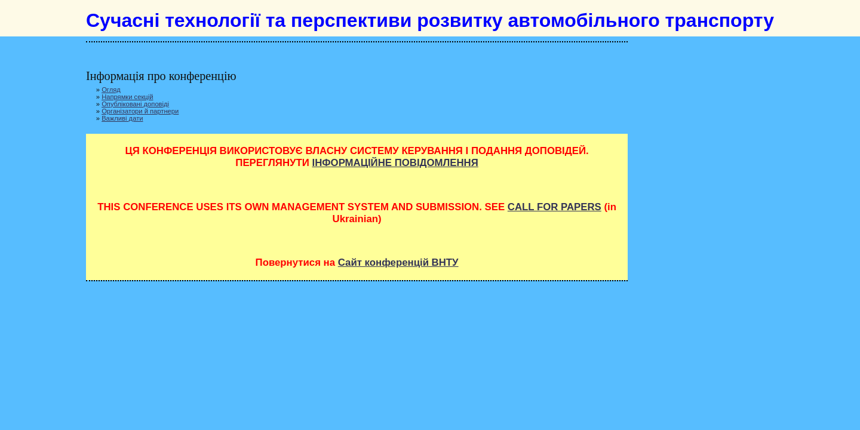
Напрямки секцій (127, 96)
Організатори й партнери (140, 111)
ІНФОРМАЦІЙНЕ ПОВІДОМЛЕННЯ (395, 162)
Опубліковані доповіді (135, 104)
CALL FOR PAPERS (554, 207)
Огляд (111, 89)
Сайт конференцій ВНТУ (398, 262)
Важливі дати (122, 118)
